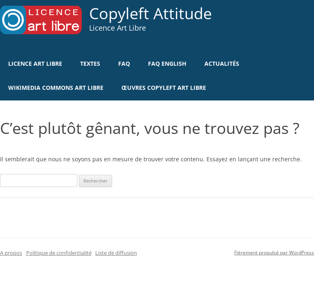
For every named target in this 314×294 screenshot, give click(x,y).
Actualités (221, 63)
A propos (11, 252)
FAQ (124, 63)
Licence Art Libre (35, 63)
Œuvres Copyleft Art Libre (163, 87)
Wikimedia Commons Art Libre (55, 87)
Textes (90, 63)
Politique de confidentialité (59, 252)
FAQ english (167, 63)
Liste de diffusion (116, 252)
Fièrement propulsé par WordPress (274, 252)
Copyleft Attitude (150, 13)
